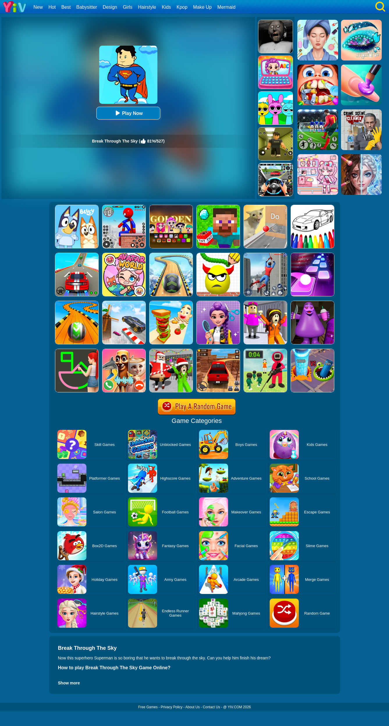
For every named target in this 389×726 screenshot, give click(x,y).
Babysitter (86, 7)
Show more (69, 683)
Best (66, 7)
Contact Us (211, 707)
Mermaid (226, 7)
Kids (166, 7)
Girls (127, 7)
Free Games (148, 707)
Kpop (182, 7)
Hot (52, 7)
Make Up (202, 7)
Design (110, 7)
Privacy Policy (171, 707)
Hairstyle (147, 7)
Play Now (128, 113)
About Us (192, 707)
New (38, 7)
